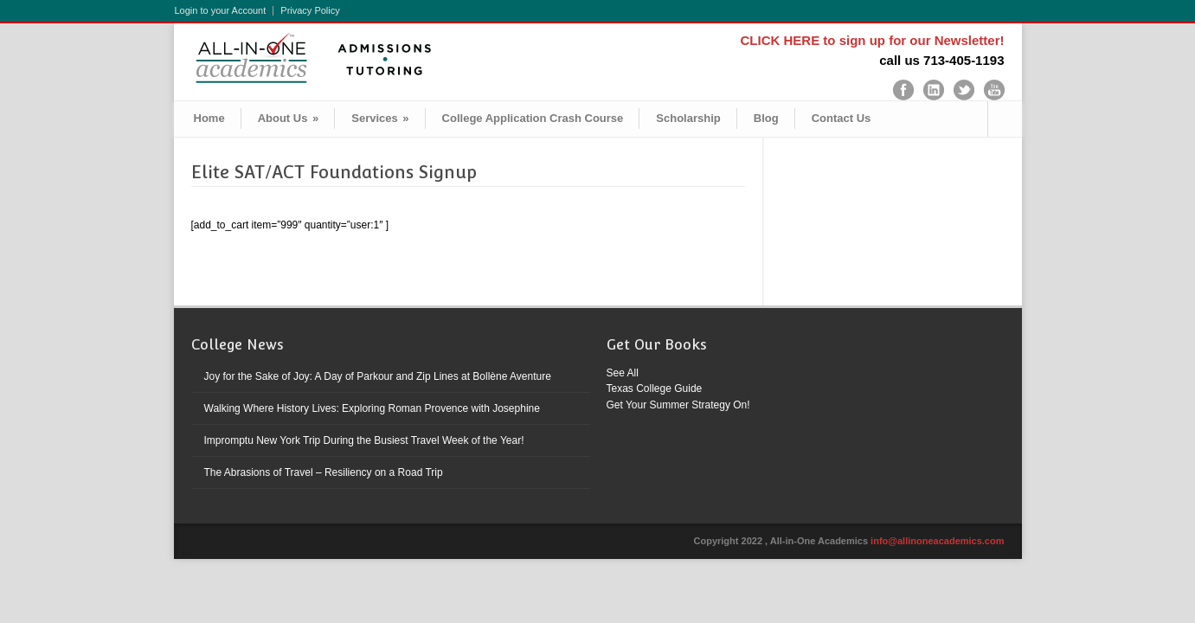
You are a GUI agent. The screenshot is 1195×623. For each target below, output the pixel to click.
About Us (288, 118)
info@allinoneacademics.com (937, 541)
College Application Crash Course (533, 118)
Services (379, 118)
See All (623, 373)
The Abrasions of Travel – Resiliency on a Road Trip (323, 472)
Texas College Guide (655, 388)
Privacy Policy (309, 11)
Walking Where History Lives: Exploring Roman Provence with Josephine (372, 408)
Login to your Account (221, 11)
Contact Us (841, 118)
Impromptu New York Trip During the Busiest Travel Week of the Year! (364, 440)
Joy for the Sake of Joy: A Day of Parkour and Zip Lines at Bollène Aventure (377, 376)
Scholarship (688, 118)
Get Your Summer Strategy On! (678, 405)
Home (209, 118)
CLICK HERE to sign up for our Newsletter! (872, 40)
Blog (766, 118)
